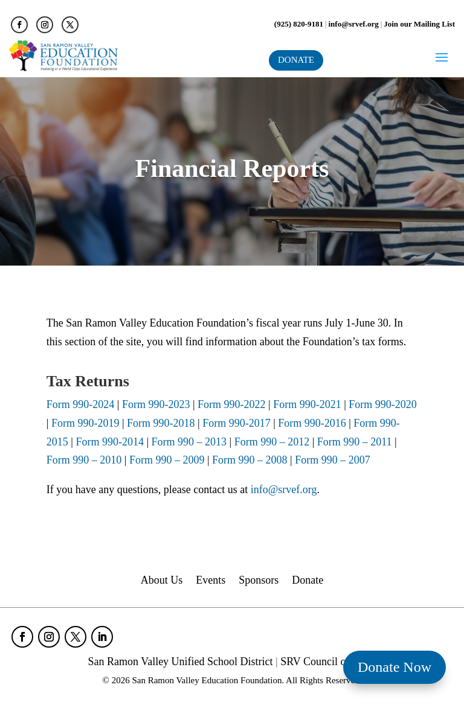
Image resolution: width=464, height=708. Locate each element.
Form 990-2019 (85, 423)
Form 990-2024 (81, 404)
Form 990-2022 (232, 404)
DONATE (296, 60)
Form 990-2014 (111, 442)
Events (210, 581)
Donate (307, 581)
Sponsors (259, 581)
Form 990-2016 (313, 423)
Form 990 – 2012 (273, 442)
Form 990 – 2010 (85, 460)
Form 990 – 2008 (250, 460)
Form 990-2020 (383, 404)
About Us (162, 581)
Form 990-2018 (162, 423)
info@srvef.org (354, 23)
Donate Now (394, 667)
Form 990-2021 (307, 404)
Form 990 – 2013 (189, 442)
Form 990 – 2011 (354, 442)
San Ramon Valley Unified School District (180, 661)
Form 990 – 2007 (332, 460)
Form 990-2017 (235, 423)
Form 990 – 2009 (166, 460)
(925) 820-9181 (298, 23)
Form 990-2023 (156, 404)
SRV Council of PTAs (328, 661)
